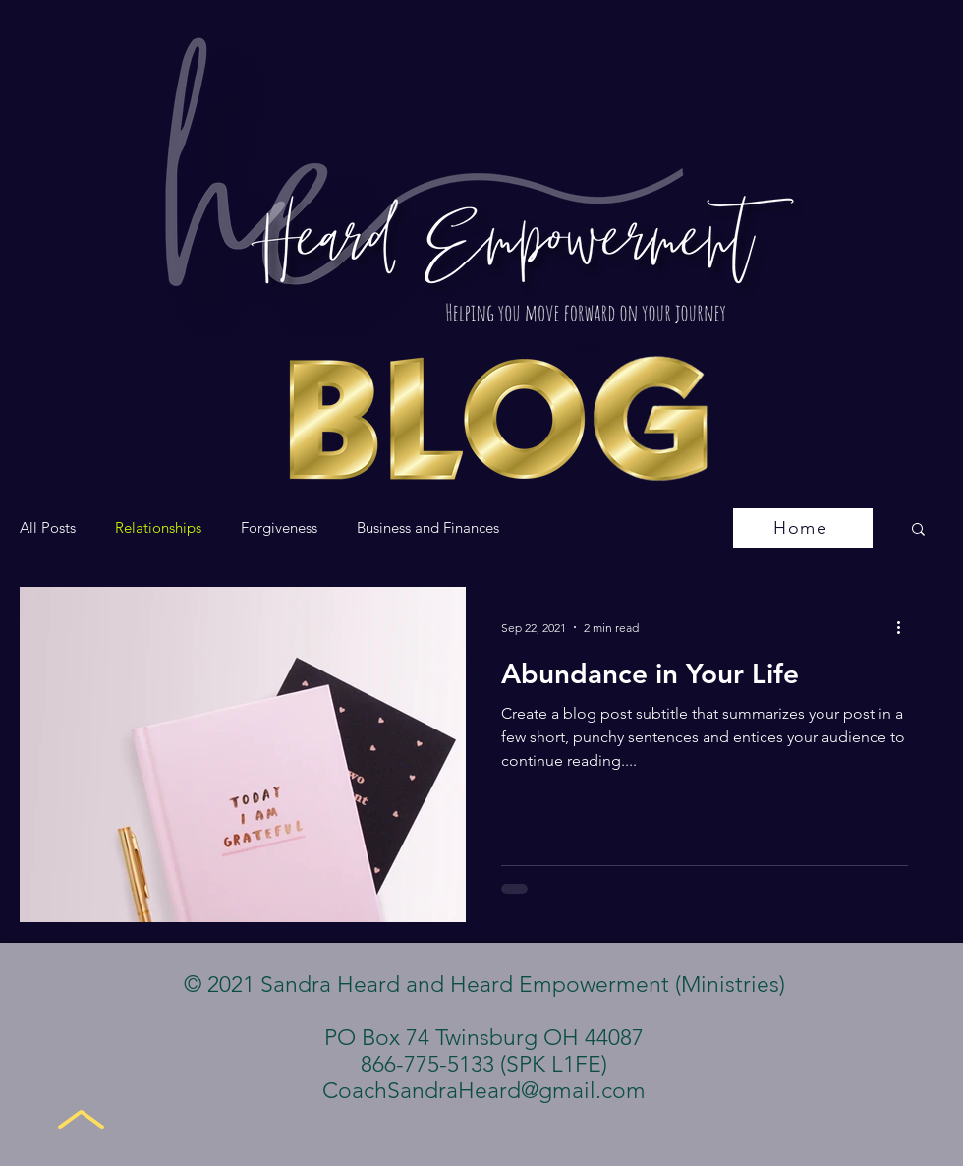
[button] (918, 530)
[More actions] (905, 627)
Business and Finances (428, 528)
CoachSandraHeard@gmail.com (484, 1091)
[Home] (803, 528)
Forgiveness (279, 528)
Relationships (158, 528)
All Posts (48, 528)
